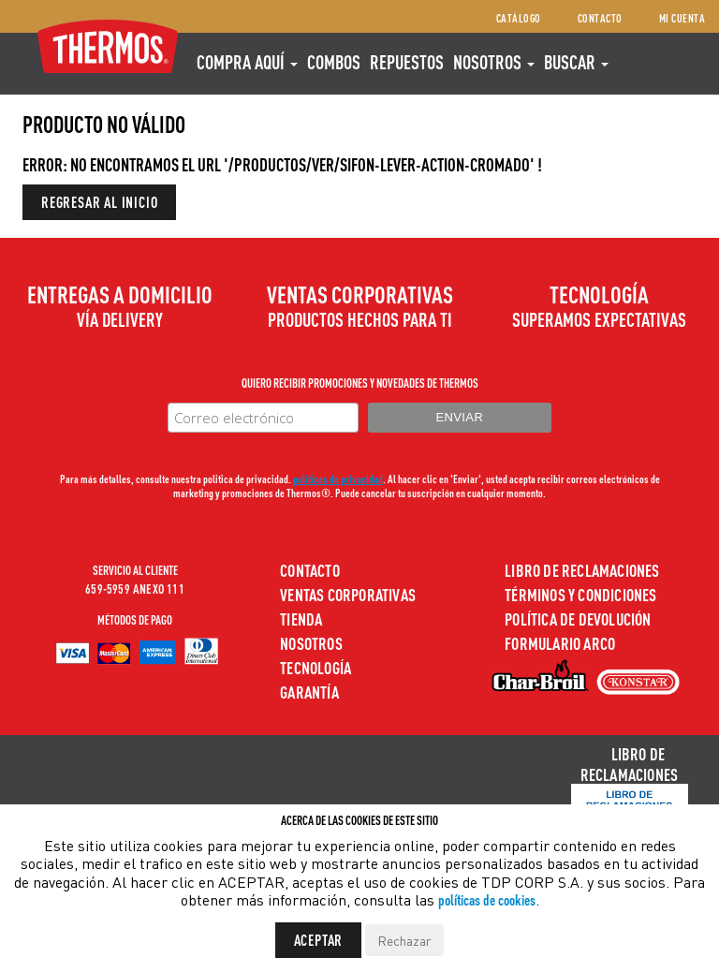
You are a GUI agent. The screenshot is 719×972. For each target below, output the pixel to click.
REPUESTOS (407, 62)
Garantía (309, 691)
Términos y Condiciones (580, 594)
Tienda (301, 618)
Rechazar (404, 940)
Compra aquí (247, 62)
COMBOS (333, 62)
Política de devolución (578, 618)
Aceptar (319, 940)
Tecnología (315, 667)
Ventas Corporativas (348, 594)
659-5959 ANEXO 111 (134, 588)
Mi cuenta (682, 18)
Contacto (600, 18)
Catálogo (518, 18)
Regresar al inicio (99, 202)
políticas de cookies (487, 899)
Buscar (576, 62)
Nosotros (494, 62)
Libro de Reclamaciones (582, 570)
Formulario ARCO (560, 643)
